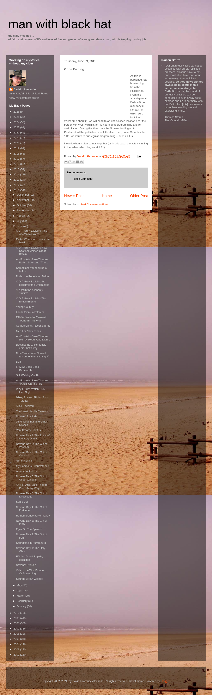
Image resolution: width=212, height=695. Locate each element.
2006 (16, 633)
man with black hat (59, 24)
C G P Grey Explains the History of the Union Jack (32, 283)
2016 (16, 163)
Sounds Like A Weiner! (29, 578)
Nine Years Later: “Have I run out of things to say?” (32, 355)
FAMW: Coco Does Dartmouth (27, 368)
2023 (16, 127)
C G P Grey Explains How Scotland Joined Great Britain (31, 251)
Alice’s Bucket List (27, 471)
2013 (16, 179)
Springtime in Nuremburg (31, 542)
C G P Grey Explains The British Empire (31, 300)
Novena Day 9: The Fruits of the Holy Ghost (32, 437)
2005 (16, 638)
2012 (16, 185)
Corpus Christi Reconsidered (33, 325)
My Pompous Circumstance (32, 466)
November (23, 199)
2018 (16, 153)
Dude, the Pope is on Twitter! (33, 276)
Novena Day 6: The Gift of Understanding (31, 478)
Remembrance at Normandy (33, 515)
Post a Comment (82, 178)
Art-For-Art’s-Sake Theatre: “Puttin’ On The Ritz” (32, 382)
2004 (16, 644)
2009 (16, 618)
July (19, 221)
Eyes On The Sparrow (29, 529)
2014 (16, 174)
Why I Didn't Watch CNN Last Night (30, 390)
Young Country (25, 306)
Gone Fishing (24, 460)
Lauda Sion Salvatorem (30, 312)
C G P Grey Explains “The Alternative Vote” (31, 232)
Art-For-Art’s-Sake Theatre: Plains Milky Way (32, 486)
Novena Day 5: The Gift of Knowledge (31, 495)
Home (107, 196)
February (22, 600)
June (20, 226)
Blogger (165, 681)
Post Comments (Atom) (95, 204)
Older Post (139, 196)
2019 (16, 148)
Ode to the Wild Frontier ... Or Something (31, 572)
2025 (16, 116)
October (22, 205)
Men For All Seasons (28, 331)
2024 (16, 122)
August (21, 215)
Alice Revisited (25, 405)
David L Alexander (25, 89)
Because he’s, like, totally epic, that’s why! (31, 346)
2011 (16, 190)
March (21, 595)
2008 (16, 623)
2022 (16, 132)
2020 (16, 143)
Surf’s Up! (22, 501)
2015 (16, 169)
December (23, 194)
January (22, 606)
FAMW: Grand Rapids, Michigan (29, 558)
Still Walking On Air (27, 375)
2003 (16, 649)
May (20, 585)
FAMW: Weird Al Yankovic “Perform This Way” (31, 319)
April (20, 590)
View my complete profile (24, 97)
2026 (16, 111)
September (24, 210)
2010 (16, 612)
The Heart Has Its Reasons (32, 411)
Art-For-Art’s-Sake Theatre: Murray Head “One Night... (33, 338)
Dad (18, 361)
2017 (16, 158)
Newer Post (74, 196)
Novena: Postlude (26, 416)
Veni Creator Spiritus (28, 430)
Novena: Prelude (26, 564)
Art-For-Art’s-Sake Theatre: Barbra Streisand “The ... (32, 261)
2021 (16, 137)
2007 (16, 628)
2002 (16, 654)
